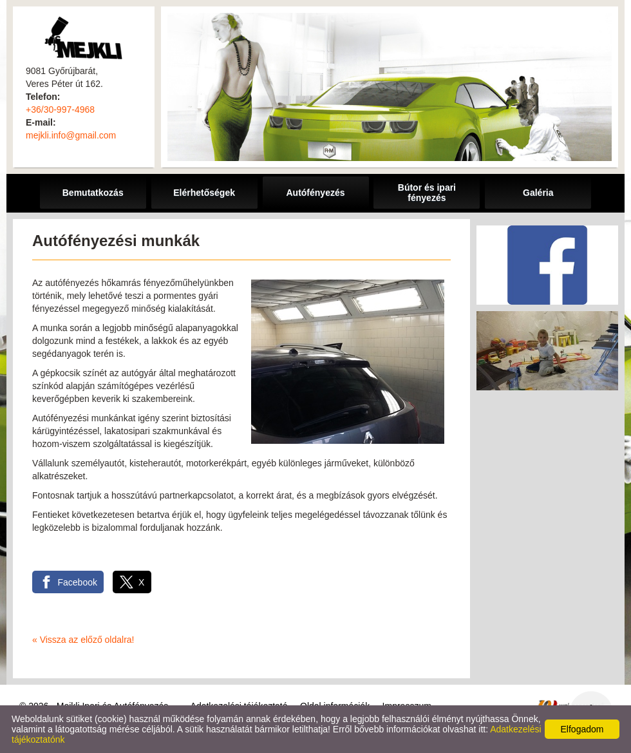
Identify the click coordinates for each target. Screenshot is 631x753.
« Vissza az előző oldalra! (83, 639)
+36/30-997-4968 (60, 109)
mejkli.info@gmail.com (71, 135)
